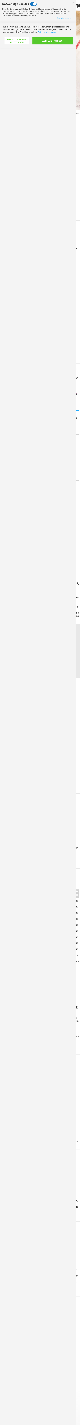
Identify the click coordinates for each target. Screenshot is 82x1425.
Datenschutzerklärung (48, 1409)
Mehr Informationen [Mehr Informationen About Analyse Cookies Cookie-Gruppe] (64, 61)
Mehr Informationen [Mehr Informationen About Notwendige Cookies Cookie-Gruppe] (64, 18)
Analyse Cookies (28, 47)
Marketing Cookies (31, 26)
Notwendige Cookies (33, 4)
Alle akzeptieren (52, 1418)
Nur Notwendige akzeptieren (17, 1418)
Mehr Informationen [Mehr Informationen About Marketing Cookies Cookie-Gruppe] (64, 40)
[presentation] (77, 1346)
